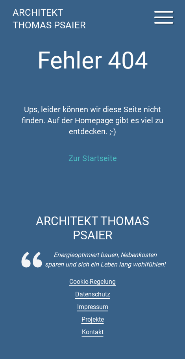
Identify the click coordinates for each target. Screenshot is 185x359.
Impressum (92, 307)
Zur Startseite (92, 158)
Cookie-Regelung (92, 281)
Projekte (92, 319)
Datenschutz (92, 294)
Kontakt (93, 332)
